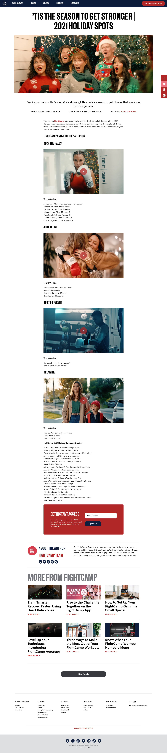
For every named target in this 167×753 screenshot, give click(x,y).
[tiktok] (94, 741)
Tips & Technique (43, 714)
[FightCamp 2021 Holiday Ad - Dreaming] (83, 400)
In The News (87, 707)
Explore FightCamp (153, 3)
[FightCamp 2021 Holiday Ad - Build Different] (83, 330)
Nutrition (63, 712)
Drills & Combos (42, 712)
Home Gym (18, 710)
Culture (86, 710)
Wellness (46, 3)
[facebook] (73, 741)
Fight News (59, 3)
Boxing (40, 707)
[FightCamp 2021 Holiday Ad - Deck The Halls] (83, 171)
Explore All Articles (83, 728)
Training (33, 3)
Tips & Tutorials (19, 707)
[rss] (99, 741)
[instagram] (78, 741)
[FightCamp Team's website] (40, 562)
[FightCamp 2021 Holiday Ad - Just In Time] (83, 255)
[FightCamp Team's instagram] (52, 562)
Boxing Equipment (17, 3)
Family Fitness (65, 707)
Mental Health (65, 710)
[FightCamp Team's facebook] (48, 562)
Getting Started (111, 707)
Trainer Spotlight (43, 717)
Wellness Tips (65, 705)
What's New (110, 705)
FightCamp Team (128, 112)
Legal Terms (78, 747)
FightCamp (59, 121)
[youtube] (83, 741)
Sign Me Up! (93, 524)
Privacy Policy (88, 747)
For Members (75, 3)
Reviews (17, 705)
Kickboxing (41, 705)
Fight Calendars (88, 705)
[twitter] (67, 741)
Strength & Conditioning (45, 710)
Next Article (83, 674)
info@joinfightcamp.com (138, 705)
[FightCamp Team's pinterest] (56, 562)
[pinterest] (89, 741)
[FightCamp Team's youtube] (44, 562)
